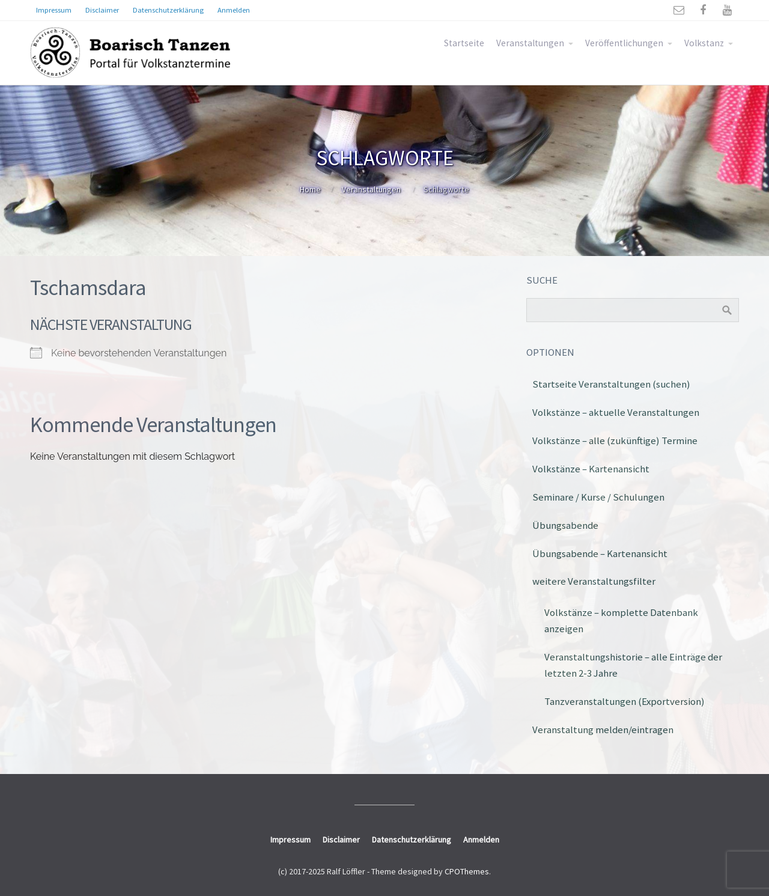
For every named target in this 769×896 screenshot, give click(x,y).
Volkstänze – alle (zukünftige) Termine (615, 440)
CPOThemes (467, 871)
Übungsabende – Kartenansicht (599, 553)
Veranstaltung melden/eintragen (602, 729)
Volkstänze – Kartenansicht (590, 468)
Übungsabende (565, 525)
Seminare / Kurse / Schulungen (598, 497)
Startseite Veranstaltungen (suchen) (611, 384)
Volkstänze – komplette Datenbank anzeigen (621, 620)
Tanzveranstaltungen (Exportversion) (624, 701)
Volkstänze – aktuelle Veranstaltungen (615, 412)
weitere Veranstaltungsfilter (593, 581)
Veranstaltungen (530, 43)
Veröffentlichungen (624, 43)
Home (310, 189)
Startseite (464, 43)
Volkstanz (704, 43)
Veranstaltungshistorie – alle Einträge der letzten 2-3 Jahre (633, 665)
